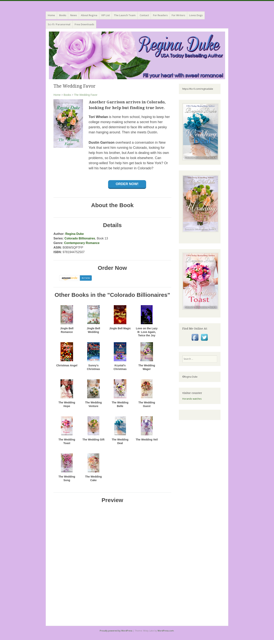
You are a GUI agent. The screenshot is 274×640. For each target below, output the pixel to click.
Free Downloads (84, 24)
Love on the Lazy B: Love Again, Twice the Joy (147, 332)
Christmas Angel (66, 365)
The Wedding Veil (147, 439)
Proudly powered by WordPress (116, 630)
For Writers (178, 15)
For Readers (160, 15)
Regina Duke (74, 233)
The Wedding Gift (93, 439)
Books (67, 94)
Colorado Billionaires (80, 238)
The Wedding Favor (85, 94)
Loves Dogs (196, 15)
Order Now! (127, 184)
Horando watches (192, 398)
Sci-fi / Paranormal (59, 24)
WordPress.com (166, 630)
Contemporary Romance (82, 243)
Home (51, 15)
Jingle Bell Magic (120, 328)
